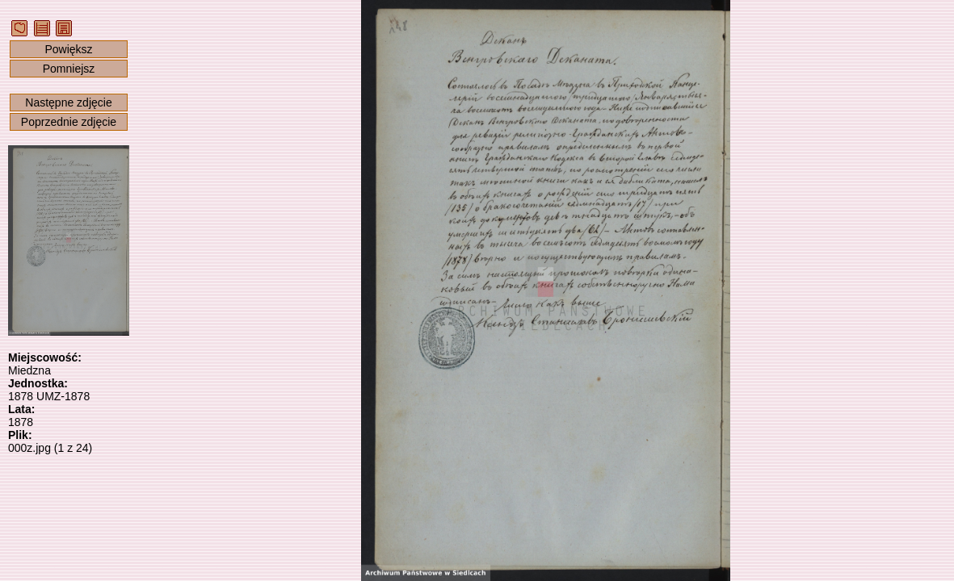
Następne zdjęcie (68, 102)
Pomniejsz (69, 68)
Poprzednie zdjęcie (68, 121)
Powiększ (68, 49)
